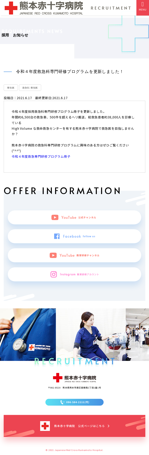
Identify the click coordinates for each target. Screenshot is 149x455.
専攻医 (10, 87)
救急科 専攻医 (30, 87)
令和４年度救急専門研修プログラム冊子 (41, 156)
